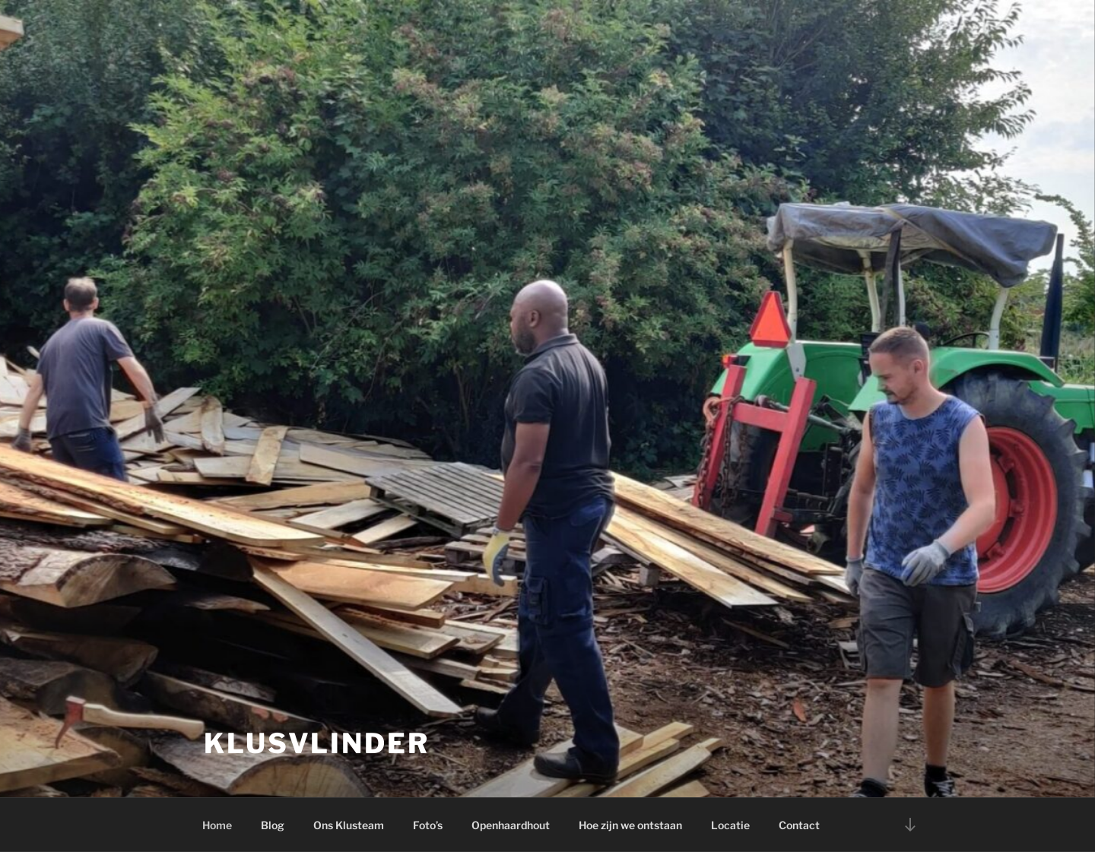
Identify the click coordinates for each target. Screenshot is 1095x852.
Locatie (730, 825)
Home (217, 825)
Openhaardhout (510, 825)
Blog (272, 825)
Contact (799, 825)
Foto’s (428, 825)
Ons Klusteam (348, 825)
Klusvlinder (317, 743)
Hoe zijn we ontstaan (630, 825)
